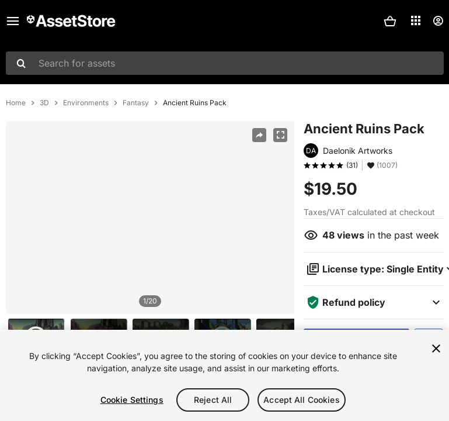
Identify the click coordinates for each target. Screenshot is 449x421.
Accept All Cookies (301, 400)
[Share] (259, 135)
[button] (390, 21)
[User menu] (438, 21)
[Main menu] (13, 21)
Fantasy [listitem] (136, 103)
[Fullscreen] (280, 135)
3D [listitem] (44, 103)
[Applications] (416, 20)
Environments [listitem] (86, 103)
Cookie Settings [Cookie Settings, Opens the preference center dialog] (131, 400)
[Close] (436, 348)
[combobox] (225, 63)
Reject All (213, 400)
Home (16, 103)
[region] (150, 217)
